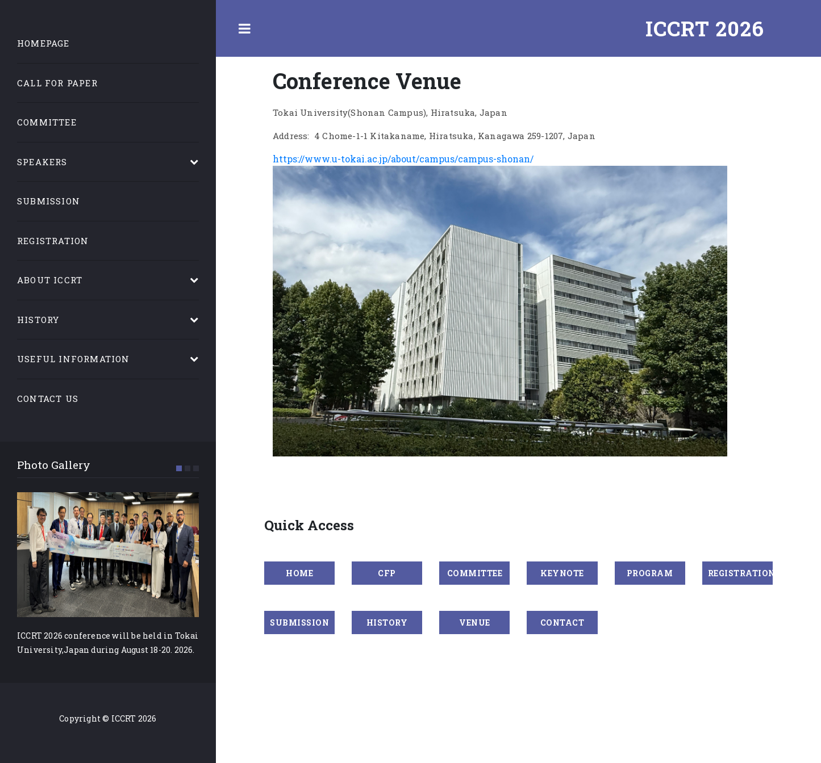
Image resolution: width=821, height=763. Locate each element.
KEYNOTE (562, 573)
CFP (387, 573)
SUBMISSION (299, 622)
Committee (47, 122)
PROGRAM (650, 573)
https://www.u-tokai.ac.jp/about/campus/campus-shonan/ (403, 159)
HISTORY (387, 622)
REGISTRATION (740, 573)
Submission (48, 201)
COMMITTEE (475, 573)
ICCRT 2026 (704, 28)
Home (299, 573)
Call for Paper (57, 83)
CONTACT (562, 622)
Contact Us (47, 398)
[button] (179, 468)
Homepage (43, 43)
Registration (53, 240)
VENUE (474, 622)
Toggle (244, 28)
